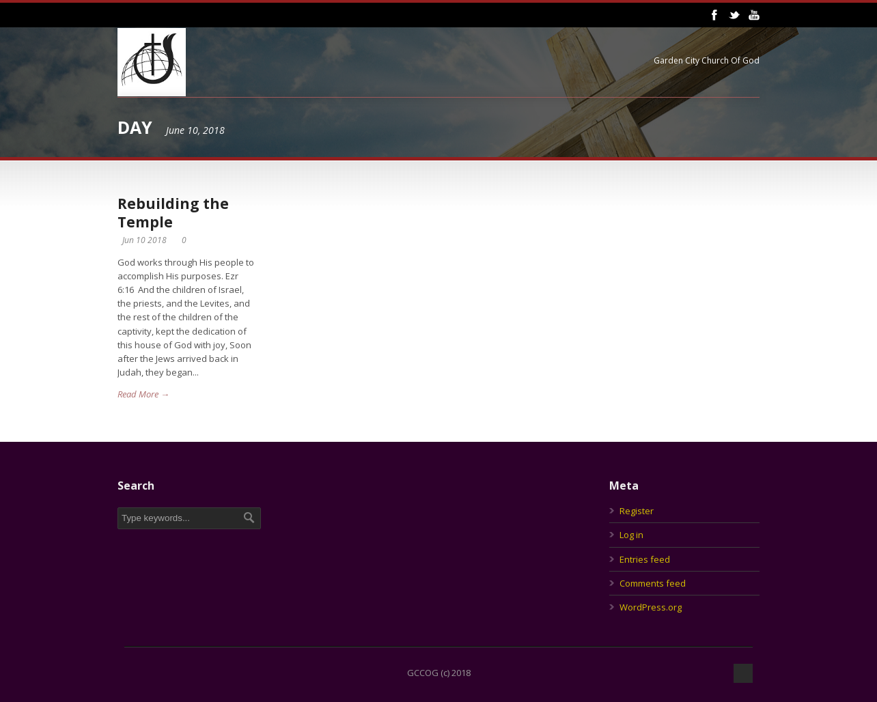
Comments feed (653, 583)
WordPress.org (651, 607)
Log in (631, 535)
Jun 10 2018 (144, 240)
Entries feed (645, 559)
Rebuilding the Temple (173, 212)
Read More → (143, 394)
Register (637, 511)
